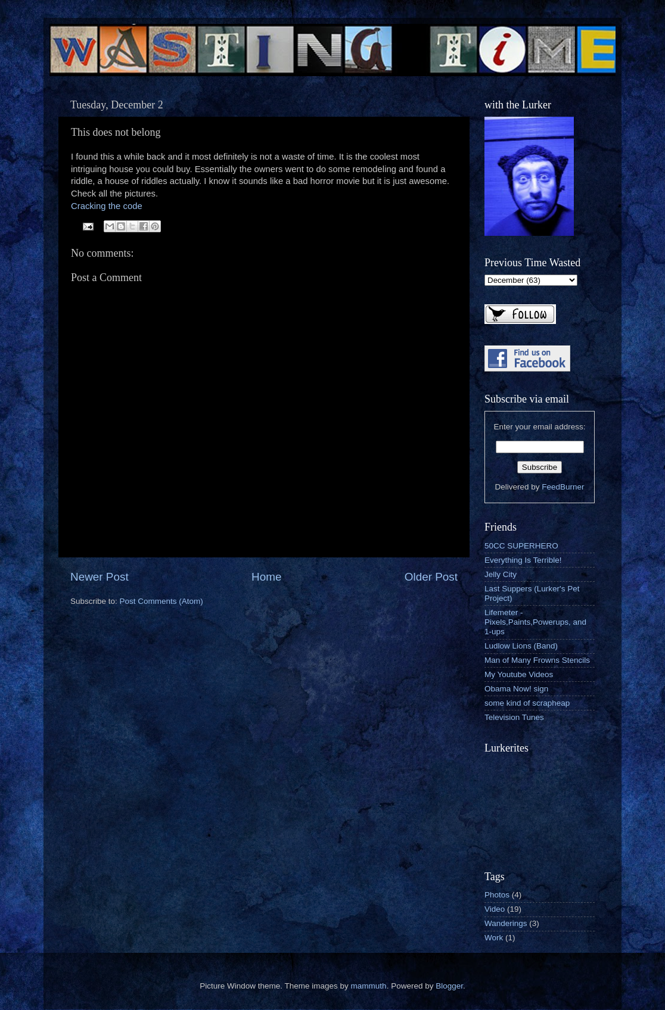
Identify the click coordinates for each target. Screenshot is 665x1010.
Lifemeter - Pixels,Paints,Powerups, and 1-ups (535, 622)
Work (493, 937)
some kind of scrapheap (527, 703)
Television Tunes (514, 717)
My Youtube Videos (518, 674)
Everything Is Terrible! (523, 560)
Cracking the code (106, 206)
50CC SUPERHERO (521, 545)
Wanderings (505, 923)
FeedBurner (563, 486)
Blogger (449, 985)
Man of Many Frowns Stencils (537, 660)
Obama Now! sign (516, 688)
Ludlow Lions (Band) (521, 645)
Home (266, 577)
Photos (496, 894)
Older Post (431, 577)
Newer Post (99, 577)
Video (494, 909)
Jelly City (500, 574)
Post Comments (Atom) (161, 601)
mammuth (369, 985)
